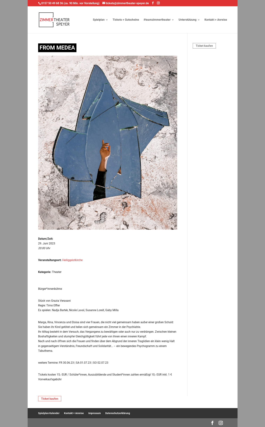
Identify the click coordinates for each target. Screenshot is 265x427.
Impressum (94, 413)
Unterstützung (187, 20)
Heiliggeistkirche (72, 260)
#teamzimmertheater (157, 20)
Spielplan (99, 20)
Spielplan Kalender (48, 413)
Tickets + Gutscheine (126, 20)
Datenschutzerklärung (117, 413)
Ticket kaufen (204, 45)
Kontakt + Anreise (215, 20)
